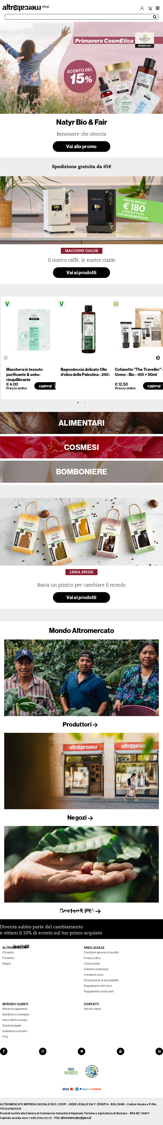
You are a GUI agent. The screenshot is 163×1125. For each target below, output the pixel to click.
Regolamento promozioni (99, 991)
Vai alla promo (81, 146)
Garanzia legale (11, 1025)
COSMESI (81, 447)
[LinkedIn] (159, 1051)
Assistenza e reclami (14, 1031)
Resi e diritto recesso (14, 1020)
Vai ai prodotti (81, 272)
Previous (5, 358)
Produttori (81, 724)
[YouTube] (120, 1051)
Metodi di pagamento (15, 1009)
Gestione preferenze (96, 969)
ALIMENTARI (81, 423)
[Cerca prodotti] (81, 17)
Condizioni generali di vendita (101, 952)
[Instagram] (42, 1051)
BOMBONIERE (81, 471)
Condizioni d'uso (93, 974)
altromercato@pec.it (76, 1118)
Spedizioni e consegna (15, 1014)
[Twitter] (81, 1051)
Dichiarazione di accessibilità (101, 980)
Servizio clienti (92, 1009)
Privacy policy (92, 958)
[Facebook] (3, 1051)
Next (158, 358)
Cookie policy (92, 963)
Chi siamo (8, 952)
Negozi (81, 817)
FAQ (5, 1036)
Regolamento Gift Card (98, 986)
